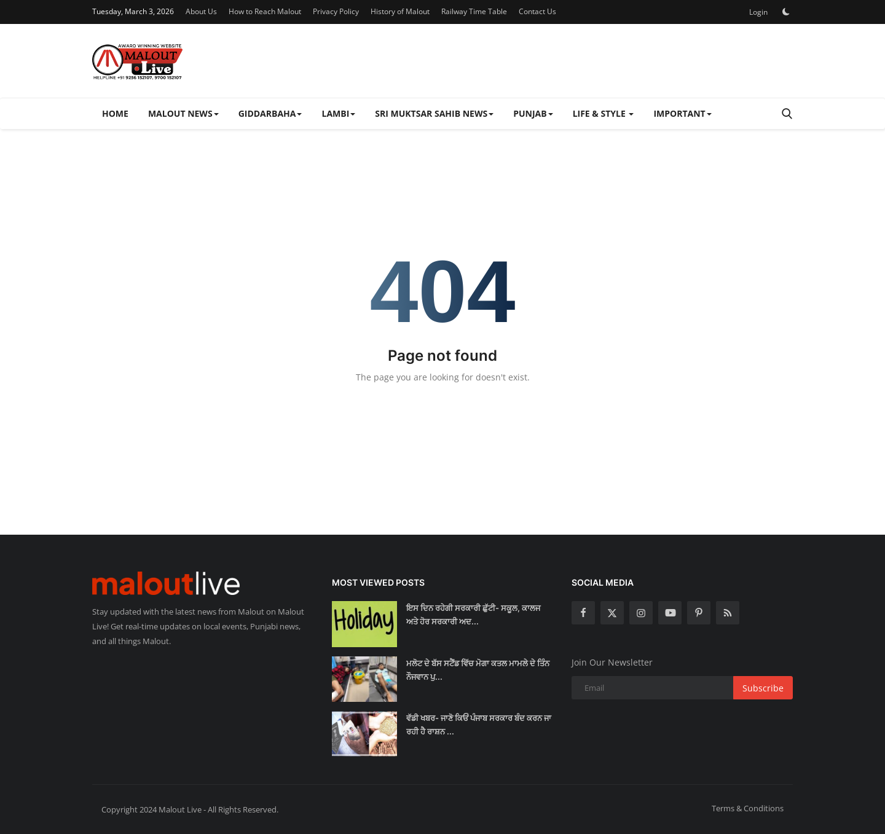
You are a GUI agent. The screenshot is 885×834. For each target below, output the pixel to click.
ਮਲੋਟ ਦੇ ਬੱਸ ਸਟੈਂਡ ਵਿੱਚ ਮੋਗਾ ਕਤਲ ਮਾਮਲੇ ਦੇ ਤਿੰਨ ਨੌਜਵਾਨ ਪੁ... (477, 670)
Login (758, 12)
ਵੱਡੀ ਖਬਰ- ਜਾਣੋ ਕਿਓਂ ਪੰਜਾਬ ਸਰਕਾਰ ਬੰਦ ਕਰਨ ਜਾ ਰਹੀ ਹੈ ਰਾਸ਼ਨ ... (478, 724)
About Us (201, 11)
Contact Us (537, 11)
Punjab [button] (533, 113)
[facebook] (583, 612)
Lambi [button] (338, 113)
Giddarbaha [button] (270, 113)
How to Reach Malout (265, 11)
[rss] (727, 612)
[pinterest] (698, 612)
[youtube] (670, 612)
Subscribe (763, 688)
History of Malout (400, 11)
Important (682, 113)
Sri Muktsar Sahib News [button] (434, 113)
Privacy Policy (336, 11)
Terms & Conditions (748, 808)
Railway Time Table (474, 11)
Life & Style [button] (603, 113)
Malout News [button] (183, 113)
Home (115, 113)
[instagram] (641, 612)
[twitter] (612, 612)
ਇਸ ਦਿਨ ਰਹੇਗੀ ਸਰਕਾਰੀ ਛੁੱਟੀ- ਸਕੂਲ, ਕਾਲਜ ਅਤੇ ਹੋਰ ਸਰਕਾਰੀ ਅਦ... (473, 614)
